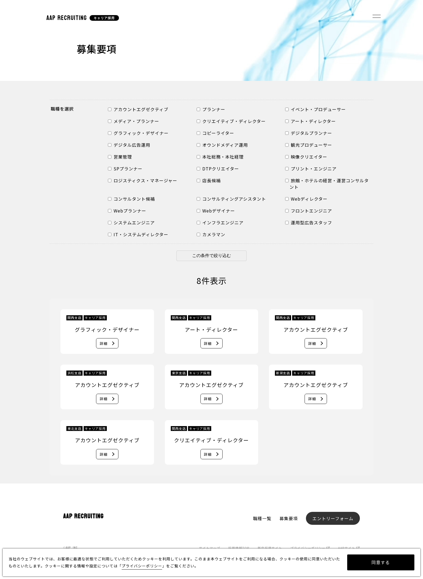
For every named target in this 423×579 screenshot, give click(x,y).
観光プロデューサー (308, 145)
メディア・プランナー (133, 121)
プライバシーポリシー (142, 565)
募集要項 (288, 519)
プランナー (211, 109)
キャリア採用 (104, 18)
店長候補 (209, 180)
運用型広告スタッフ (308, 222)
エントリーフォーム (332, 519)
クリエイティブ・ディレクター (231, 121)
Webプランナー (127, 210)
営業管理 (120, 156)
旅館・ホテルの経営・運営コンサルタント (327, 183)
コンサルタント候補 (131, 199)
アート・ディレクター (310, 121)
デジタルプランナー (308, 133)
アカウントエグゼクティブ (138, 109)
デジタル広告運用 (129, 145)
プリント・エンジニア (311, 168)
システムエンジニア (131, 222)
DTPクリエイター (218, 168)
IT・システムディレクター (138, 234)
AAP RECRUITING (66, 18)
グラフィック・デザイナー (138, 133)
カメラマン (211, 234)
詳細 (103, 343)
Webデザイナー (216, 210)
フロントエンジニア (308, 210)
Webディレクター (306, 199)
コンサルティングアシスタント (231, 199)
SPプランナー (125, 168)
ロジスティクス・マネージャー (142, 180)
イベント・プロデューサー (315, 109)
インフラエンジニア (220, 222)
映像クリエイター (306, 156)
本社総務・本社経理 (220, 156)
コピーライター (215, 133)
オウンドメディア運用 (222, 145)
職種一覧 (262, 519)
